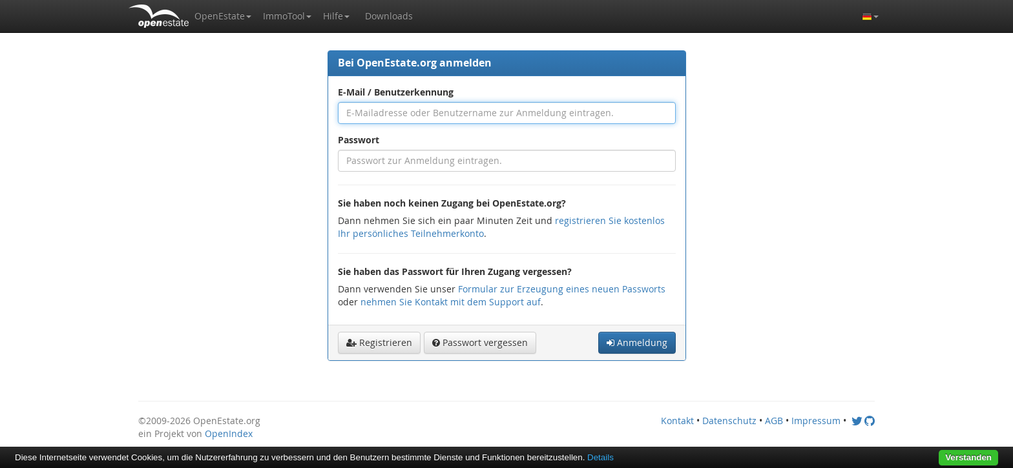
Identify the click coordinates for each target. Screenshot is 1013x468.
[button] (223, 16)
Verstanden (968, 457)
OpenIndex (229, 433)
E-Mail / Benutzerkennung (396, 92)
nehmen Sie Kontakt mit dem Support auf (450, 302)
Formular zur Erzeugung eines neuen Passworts (561, 289)
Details (600, 457)
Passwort (358, 140)
